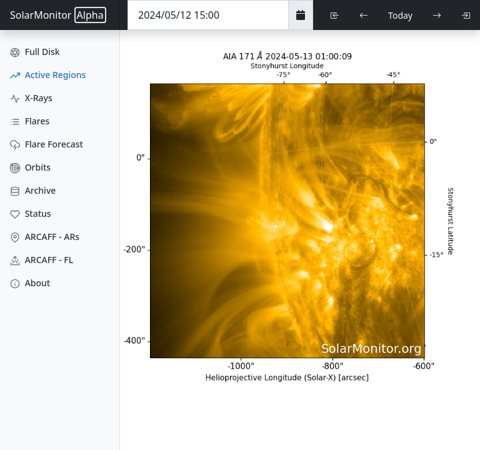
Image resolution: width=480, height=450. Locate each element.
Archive (33, 190)
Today (400, 15)
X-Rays (31, 98)
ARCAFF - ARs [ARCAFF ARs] (44, 236)
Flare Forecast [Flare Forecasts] (46, 144)
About (30, 283)
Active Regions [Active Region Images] (48, 75)
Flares (29, 121)
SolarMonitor (58, 15)
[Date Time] (208, 15)
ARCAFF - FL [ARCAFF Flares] (41, 260)
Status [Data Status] (30, 213)
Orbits (30, 167)
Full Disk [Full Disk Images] (35, 52)
